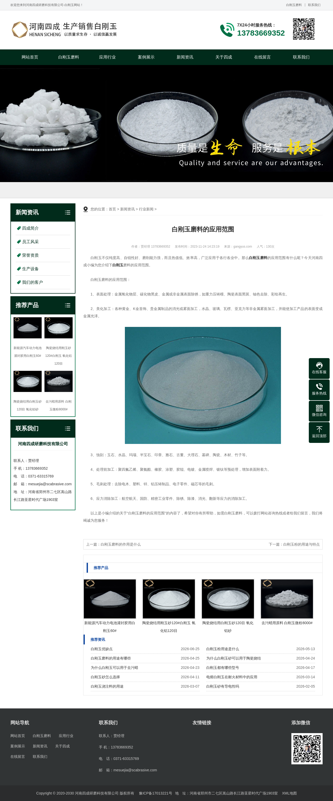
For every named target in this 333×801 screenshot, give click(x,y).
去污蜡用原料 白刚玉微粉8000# (287, 623)
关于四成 (223, 57)
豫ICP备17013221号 (155, 793)
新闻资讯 (185, 57)
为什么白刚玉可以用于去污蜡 (114, 668)
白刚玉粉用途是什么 (222, 649)
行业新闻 (146, 209)
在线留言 (262, 57)
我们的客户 (32, 282)
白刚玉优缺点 (102, 649)
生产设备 (30, 269)
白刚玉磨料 (294, 5)
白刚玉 (117, 265)
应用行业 (107, 57)
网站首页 (30, 57)
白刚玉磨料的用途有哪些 (111, 658)
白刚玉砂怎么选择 (105, 677)
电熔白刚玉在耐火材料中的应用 (231, 677)
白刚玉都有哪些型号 (222, 668)
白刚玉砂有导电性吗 (222, 686)
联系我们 (314, 5)
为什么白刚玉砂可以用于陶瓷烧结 (233, 658)
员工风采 (30, 242)
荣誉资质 (30, 255)
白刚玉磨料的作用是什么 (121, 544)
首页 (112, 209)
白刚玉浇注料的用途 (107, 686)
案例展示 (146, 57)
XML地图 (289, 793)
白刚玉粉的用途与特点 (301, 544)
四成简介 (30, 228)
